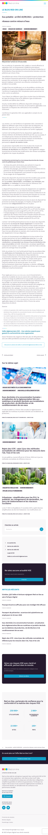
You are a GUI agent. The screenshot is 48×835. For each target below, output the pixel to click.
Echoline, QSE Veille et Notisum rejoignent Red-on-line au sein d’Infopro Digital (22, 595)
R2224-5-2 (9, 299)
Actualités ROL (11, 543)
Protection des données (8, 817)
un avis (12, 185)
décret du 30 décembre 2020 (21, 275)
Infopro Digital (20, 829)
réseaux (38, 238)
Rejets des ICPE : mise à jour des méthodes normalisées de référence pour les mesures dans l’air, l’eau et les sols (23, 639)
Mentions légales (6, 820)
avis (18, 191)
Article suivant (41, 355)
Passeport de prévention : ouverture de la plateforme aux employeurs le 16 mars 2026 (22, 613)
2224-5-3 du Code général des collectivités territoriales (28, 299)
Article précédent (7, 355)
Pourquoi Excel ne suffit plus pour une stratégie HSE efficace (23, 605)
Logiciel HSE (10, 553)
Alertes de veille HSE (13, 549)
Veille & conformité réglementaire (17, 556)
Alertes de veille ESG (13, 546)
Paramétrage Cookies (7, 822)
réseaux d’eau (17, 127)
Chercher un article (11, 525)
